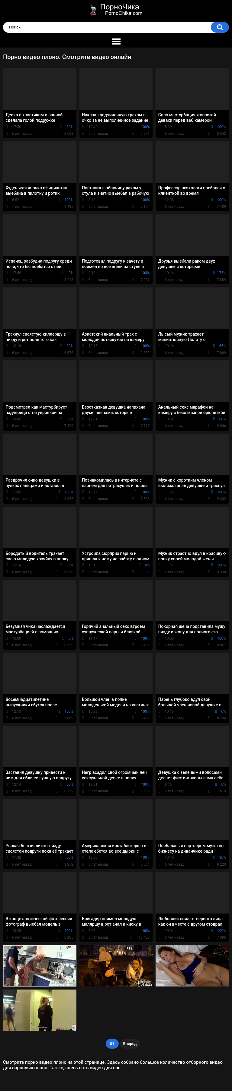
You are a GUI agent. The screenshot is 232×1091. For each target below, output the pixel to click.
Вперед (130, 1043)
